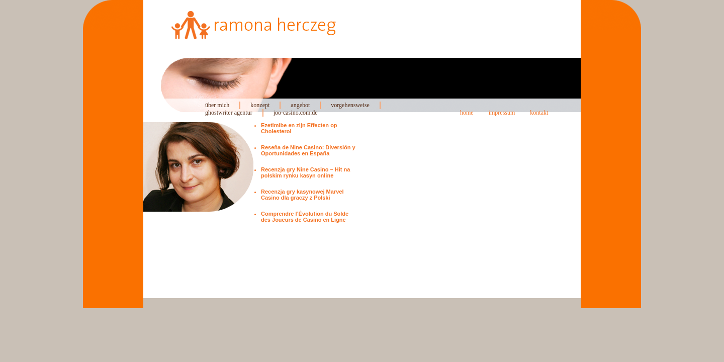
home (467, 112)
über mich (217, 105)
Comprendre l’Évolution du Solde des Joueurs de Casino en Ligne (304, 217)
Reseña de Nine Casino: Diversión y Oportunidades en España (308, 150)
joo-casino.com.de (296, 112)
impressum (502, 112)
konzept (259, 105)
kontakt (539, 112)
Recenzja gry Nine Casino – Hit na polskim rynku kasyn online (305, 172)
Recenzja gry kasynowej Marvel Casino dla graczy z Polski (302, 195)
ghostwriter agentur (228, 112)
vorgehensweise (350, 105)
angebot (300, 105)
